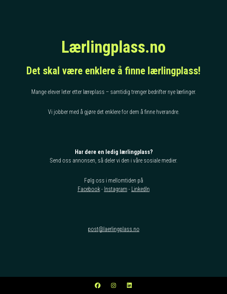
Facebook (89, 189)
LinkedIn (140, 189)
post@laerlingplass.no (114, 229)
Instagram (115, 189)
